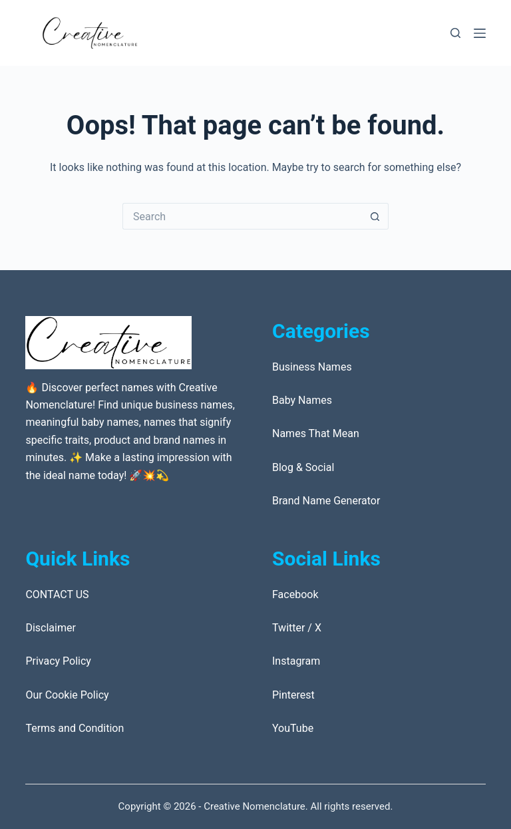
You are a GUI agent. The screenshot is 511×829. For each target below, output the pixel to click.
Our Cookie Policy (66, 695)
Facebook (295, 594)
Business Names (312, 367)
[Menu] (480, 33)
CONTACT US (56, 594)
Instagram (296, 661)
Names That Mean (315, 433)
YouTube (292, 728)
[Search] (455, 33)
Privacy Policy (58, 661)
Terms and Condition (74, 728)
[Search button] (375, 216)
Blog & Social (303, 467)
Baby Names (302, 400)
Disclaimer (50, 627)
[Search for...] (242, 216)
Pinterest (293, 695)
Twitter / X (296, 627)
